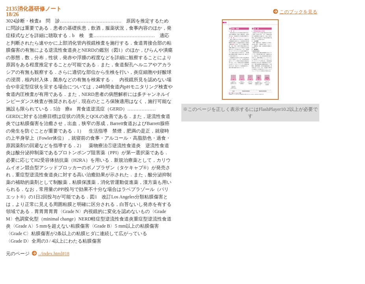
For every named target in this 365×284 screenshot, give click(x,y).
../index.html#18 (53, 253)
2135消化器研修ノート (33, 9)
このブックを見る (298, 12)
